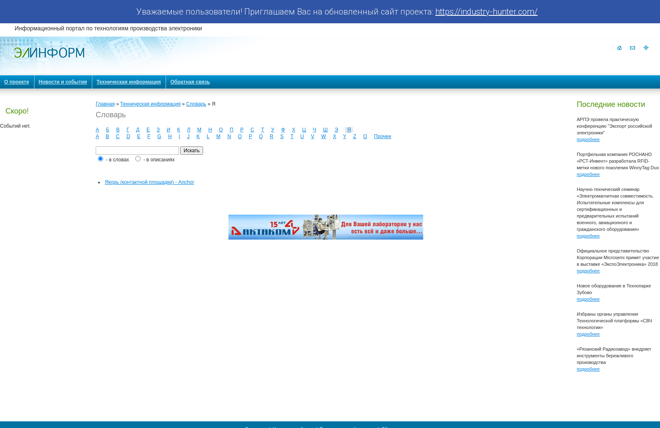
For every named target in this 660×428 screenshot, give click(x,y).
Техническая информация (150, 104)
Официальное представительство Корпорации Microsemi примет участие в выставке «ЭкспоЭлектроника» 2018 (618, 257)
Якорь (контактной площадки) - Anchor (149, 182)
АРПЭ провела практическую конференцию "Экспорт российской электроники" (614, 126)
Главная (105, 104)
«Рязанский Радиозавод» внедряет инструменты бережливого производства (614, 355)
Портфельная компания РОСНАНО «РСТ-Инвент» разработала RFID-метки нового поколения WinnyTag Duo (618, 161)
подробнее (588, 139)
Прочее (382, 136)
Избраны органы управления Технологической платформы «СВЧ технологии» (614, 321)
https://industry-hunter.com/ (486, 12)
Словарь (196, 104)
